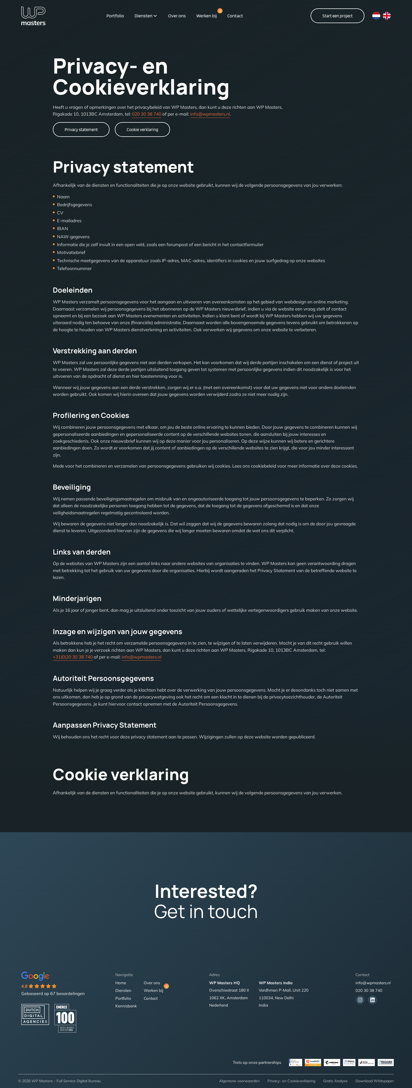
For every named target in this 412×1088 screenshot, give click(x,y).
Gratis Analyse (335, 1081)
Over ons (177, 15)
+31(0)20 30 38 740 (73, 657)
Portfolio (115, 15)
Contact (235, 15)
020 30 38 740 (146, 114)
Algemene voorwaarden (239, 1081)
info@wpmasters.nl (210, 114)
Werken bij (206, 15)
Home (120, 982)
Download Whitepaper (375, 1081)
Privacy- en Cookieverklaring (291, 1081)
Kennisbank (126, 1005)
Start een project (337, 15)
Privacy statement (81, 129)
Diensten (143, 15)
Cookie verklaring (142, 129)
